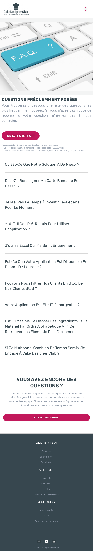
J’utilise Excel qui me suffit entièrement (40, 245)
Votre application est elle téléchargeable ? (42, 305)
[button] (46, 167)
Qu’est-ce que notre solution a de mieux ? (42, 164)
